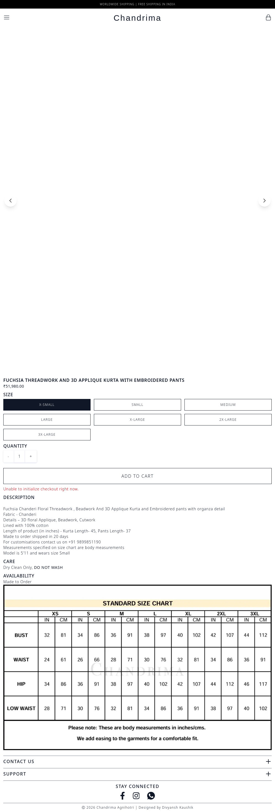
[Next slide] (264, 201)
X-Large (137, 419)
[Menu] (6, 17)
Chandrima (137, 17)
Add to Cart (137, 476)
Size (8, 394)
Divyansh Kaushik (177, 807)
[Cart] (268, 17)
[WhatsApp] (151, 796)
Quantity (15, 446)
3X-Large (47, 434)
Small (138, 404)
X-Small (47, 404)
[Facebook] (122, 796)
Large (47, 419)
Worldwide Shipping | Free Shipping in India (137, 4)
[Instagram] (136, 796)
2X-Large (228, 419)
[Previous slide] (10, 201)
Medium (228, 404)
